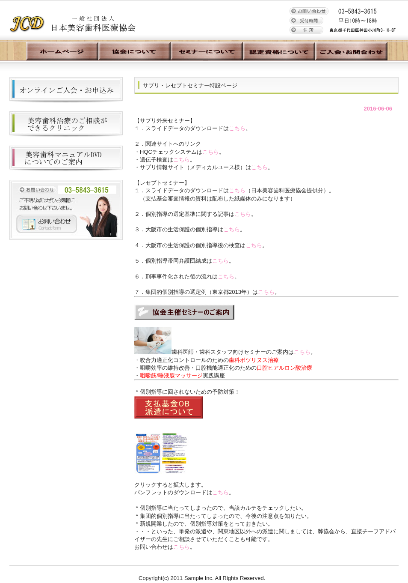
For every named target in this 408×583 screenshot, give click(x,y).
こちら (237, 128)
